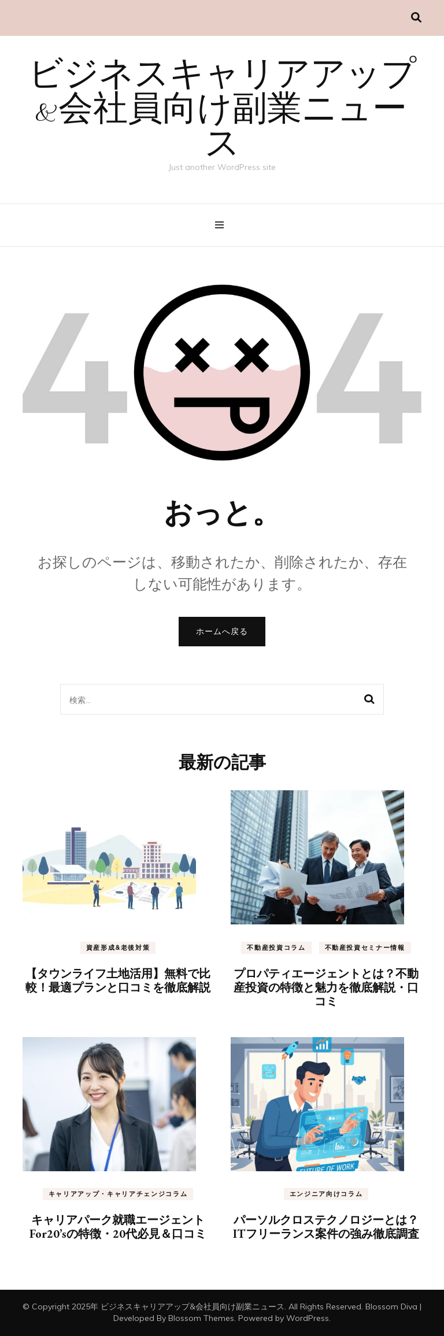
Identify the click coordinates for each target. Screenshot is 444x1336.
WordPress (307, 1318)
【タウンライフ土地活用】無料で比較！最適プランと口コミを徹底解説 (117, 980)
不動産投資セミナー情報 (365, 947)
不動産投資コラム (276, 947)
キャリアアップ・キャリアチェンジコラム (118, 1194)
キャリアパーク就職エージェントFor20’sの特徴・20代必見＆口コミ (117, 1226)
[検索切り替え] (416, 17)
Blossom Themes (201, 1318)
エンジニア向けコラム (326, 1194)
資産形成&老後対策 (118, 947)
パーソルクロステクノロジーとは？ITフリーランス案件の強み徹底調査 (326, 1226)
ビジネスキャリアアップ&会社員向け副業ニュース (222, 111)
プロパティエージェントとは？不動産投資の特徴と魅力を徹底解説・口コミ (326, 987)
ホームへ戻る (222, 631)
